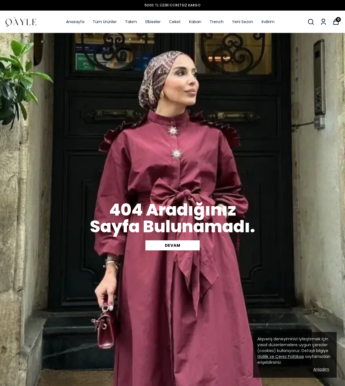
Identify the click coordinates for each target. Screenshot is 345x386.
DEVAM (172, 245)
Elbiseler (153, 22)
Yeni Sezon (242, 22)
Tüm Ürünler (105, 22)
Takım (131, 22)
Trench (217, 22)
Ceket (175, 22)
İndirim (268, 22)
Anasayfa (75, 22)
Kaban (195, 22)
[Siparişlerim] (323, 21)
